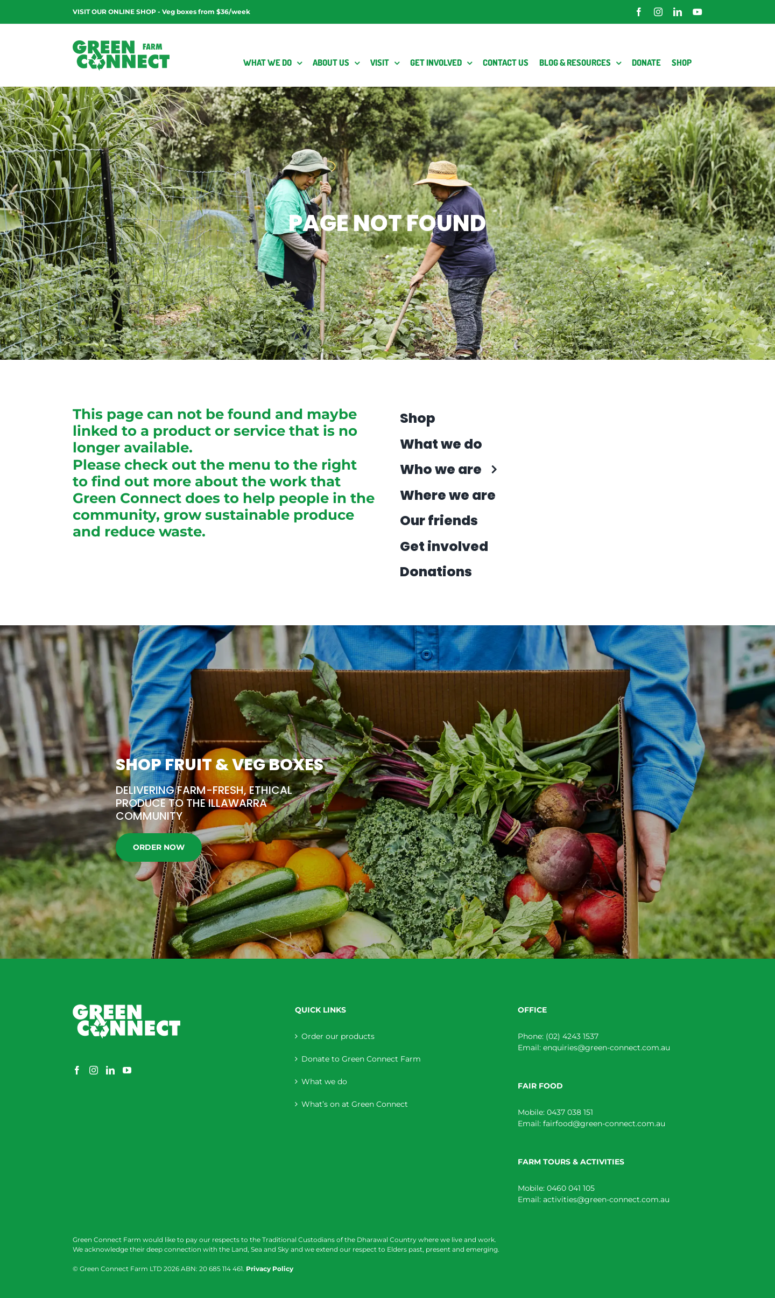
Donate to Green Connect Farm (361, 1059)
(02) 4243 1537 (572, 1036)
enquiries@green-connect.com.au (606, 1047)
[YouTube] (127, 1070)
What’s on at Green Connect (354, 1104)
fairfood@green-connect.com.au (604, 1123)
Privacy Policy (269, 1269)
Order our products (338, 1036)
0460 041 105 (571, 1188)
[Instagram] (93, 1070)
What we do (324, 1081)
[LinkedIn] (110, 1070)
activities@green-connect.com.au (606, 1199)
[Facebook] (77, 1070)
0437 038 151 (570, 1112)
